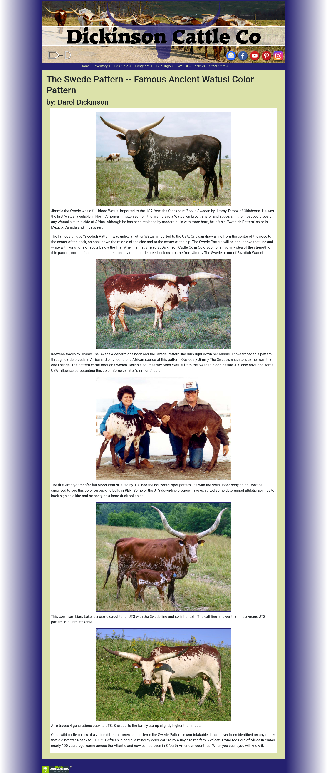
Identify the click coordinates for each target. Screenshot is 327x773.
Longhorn (142, 66)
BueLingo (163, 66)
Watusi (183, 66)
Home (85, 66)
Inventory (101, 66)
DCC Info (121, 66)
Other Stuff (217, 66)
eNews (200, 66)
